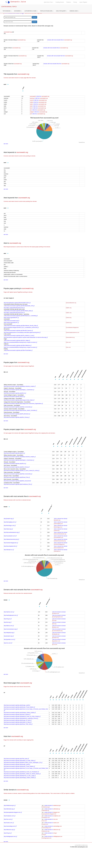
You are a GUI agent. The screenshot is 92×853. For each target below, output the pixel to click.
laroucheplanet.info (59, 547)
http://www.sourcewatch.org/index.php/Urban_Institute (17, 714)
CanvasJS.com (82, 142)
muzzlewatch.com (59, 537)
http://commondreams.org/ (10, 629)
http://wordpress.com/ (9, 815)
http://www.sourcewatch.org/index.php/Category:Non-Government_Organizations (23, 403)
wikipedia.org (56, 634)
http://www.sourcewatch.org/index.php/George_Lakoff (17, 705)
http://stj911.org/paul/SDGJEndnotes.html (14, 307)
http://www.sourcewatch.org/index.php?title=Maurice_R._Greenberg (21, 315)
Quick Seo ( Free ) (48, 2)
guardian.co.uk (56, 641)
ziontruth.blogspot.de (59, 544)
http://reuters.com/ (9, 822)
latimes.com (56, 627)
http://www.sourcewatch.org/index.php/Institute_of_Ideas (18, 722)
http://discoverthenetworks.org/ (12, 532)
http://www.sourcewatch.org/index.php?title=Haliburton (18, 345)
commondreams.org (57, 630)
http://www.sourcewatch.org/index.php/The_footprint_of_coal (19, 335)
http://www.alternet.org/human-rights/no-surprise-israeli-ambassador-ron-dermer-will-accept (26, 337)
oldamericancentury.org (60, 540)
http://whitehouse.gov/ (9, 805)
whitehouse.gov (46, 807)
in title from (39, 96)
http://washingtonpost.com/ (11, 615)
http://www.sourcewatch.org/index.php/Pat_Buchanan (17, 413)
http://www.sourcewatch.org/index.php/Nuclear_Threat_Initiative (19, 707)
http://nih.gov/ (8, 618)
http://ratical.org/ (8, 529)
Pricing (75, 2)
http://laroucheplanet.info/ (10, 546)
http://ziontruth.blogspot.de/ (11, 542)
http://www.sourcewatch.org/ (12, 320)
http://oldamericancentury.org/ (11, 539)
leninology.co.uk (58, 527)
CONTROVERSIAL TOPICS (9, 6)
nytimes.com (56, 613)
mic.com (69, 342)
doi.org (54, 623)
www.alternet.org (71, 337)
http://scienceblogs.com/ (10, 826)
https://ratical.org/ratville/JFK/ (11, 317)
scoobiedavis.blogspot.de (73, 327)
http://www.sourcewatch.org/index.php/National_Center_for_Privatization (21, 771)
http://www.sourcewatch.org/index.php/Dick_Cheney (16, 417)
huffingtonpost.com (47, 838)
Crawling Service (60, 2)
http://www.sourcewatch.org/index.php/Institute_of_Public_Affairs (19, 760)
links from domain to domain (59, 612)
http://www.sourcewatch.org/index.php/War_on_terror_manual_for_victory (21, 470)
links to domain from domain (60, 518)
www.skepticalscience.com (73, 332)
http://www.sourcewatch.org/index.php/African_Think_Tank (18, 724)
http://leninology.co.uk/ (10, 525)
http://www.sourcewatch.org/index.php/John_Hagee (17, 340)
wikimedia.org (46, 810)
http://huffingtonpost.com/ (10, 836)
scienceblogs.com (47, 827)
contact (77, 845)
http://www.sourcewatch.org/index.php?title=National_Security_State (21, 325)
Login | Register (83, 2)
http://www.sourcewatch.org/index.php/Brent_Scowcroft (17, 480)
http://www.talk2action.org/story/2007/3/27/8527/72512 (17, 302)
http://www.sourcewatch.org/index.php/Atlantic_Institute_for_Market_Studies (22, 773)
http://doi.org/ (7, 622)
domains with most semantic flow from (60, 55)
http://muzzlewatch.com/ (10, 536)
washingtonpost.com (58, 616)
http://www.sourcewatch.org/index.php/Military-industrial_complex (20, 386)
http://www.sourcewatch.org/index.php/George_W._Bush (18, 720)
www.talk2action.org (71, 302)
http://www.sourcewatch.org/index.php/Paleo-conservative (18, 407)
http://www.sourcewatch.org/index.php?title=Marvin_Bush (19, 310)
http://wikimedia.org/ (9, 809)
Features (68, 2)
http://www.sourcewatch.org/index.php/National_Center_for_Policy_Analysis (22, 716)
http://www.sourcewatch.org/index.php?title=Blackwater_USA (19, 305)
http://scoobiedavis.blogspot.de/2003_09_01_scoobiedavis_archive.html (21, 327)
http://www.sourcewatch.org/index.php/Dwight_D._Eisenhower (19, 389)
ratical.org (69, 317)
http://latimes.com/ (9, 625)
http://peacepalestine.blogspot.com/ (13, 812)
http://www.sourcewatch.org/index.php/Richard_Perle (17, 477)
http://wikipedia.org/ (9, 632)
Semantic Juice (15, 2)
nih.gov (55, 620)
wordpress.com (46, 817)
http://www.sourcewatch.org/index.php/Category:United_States (19, 400)
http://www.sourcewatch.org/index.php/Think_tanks (16, 758)
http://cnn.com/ (8, 643)
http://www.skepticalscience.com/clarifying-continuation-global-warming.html (22, 332)
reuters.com (45, 824)
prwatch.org (57, 520)
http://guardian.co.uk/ (9, 639)
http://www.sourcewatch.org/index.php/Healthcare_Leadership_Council (21, 718)
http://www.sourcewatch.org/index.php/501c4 (15, 393)
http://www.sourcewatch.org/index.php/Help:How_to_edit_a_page (20, 775)
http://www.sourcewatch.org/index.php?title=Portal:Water (18, 350)
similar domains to (53, 805)
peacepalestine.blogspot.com (49, 814)
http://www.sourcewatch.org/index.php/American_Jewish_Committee (20, 410)
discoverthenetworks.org (60, 534)
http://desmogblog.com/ (10, 522)
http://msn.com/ (8, 819)
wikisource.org (46, 831)
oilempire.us (57, 551)
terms (81, 845)
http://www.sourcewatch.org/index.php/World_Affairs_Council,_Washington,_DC (23, 762)
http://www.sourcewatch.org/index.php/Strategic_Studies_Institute (20, 712)
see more (6, 143)
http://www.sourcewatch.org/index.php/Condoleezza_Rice (18, 484)
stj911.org (69, 307)
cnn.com (55, 644)
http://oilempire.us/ (9, 549)
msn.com (45, 820)
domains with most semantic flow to (59, 40)
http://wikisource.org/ (9, 829)
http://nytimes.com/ (9, 612)
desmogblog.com (59, 523)
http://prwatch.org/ (9, 518)
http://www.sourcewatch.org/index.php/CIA (14, 396)
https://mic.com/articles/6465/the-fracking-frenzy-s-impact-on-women (20, 342)
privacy (86, 845)
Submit (34, 17)
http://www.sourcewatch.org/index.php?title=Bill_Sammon (19, 330)
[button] (7, 11)
